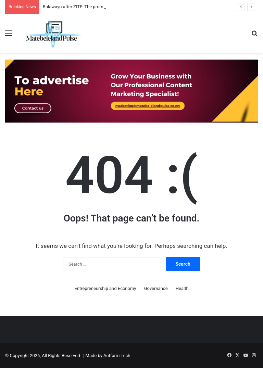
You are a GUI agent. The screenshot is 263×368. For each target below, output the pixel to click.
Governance (156, 288)
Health (182, 288)
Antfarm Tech (116, 355)
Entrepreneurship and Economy (105, 288)
